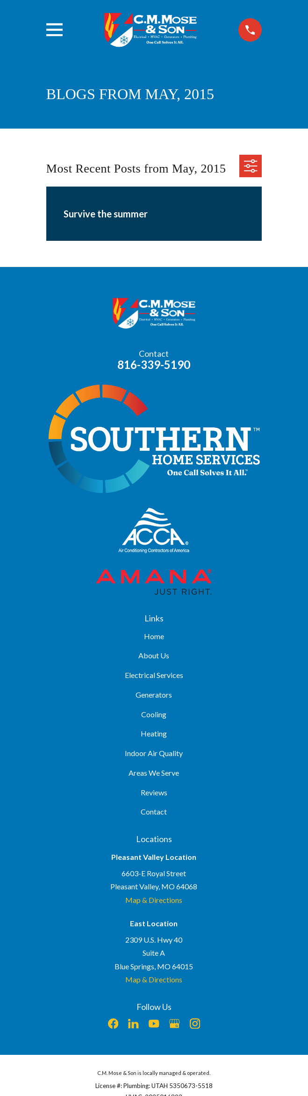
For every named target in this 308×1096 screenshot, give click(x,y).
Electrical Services (154, 675)
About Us (153, 655)
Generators (154, 694)
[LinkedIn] (133, 1023)
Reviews (154, 792)
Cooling (153, 714)
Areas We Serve (154, 772)
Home (154, 636)
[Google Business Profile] (174, 1023)
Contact (154, 811)
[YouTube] (154, 1023)
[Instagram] (195, 1023)
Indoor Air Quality (154, 753)
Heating (154, 733)
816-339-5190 (153, 364)
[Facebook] (113, 1023)
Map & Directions (153, 899)
